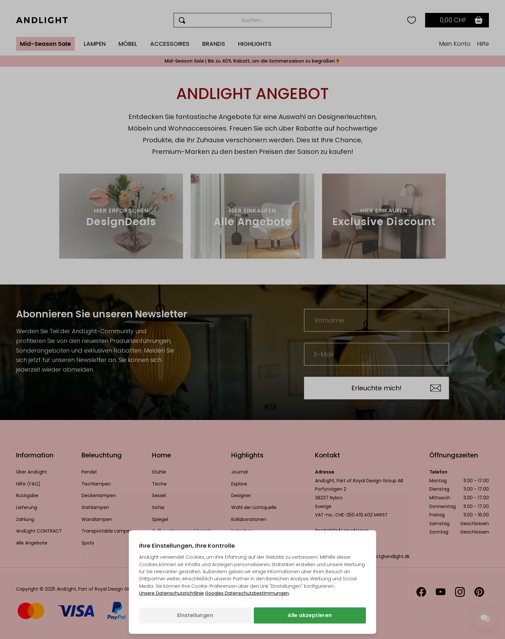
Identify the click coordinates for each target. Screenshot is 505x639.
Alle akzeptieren (310, 615)
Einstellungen (195, 615)
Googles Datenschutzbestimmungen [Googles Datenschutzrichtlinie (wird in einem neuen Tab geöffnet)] (247, 593)
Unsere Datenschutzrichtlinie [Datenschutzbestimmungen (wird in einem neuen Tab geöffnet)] (171, 593)
